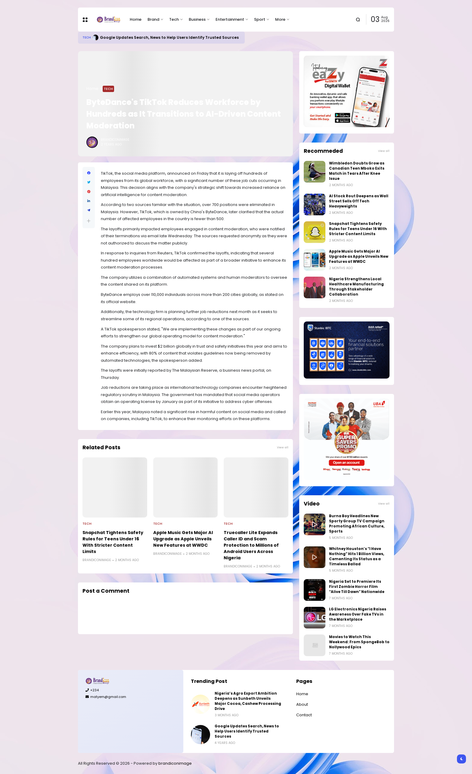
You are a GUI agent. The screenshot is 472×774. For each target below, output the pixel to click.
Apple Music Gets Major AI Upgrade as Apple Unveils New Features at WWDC (183, 539)
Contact (304, 715)
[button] (88, 221)
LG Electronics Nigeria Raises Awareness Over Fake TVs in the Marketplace (357, 614)
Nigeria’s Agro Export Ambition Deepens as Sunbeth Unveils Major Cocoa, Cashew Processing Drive (248, 701)
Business (197, 19)
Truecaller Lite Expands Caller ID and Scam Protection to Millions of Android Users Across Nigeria (251, 545)
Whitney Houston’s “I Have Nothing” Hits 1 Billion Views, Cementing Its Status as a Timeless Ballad (356, 556)
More (280, 19)
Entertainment (230, 19)
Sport (259, 19)
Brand (153, 19)
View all (282, 447)
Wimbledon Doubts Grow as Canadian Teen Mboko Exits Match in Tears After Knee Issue (356, 171)
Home (135, 19)
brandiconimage (175, 763)
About (302, 704)
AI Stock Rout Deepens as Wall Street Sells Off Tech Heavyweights (358, 201)
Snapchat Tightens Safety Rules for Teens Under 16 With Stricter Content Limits (112, 542)
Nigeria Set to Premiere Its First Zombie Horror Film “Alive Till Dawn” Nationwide (356, 586)
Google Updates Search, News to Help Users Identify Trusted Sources (169, 37)
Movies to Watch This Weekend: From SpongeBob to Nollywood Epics (359, 642)
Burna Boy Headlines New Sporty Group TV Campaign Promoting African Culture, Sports (356, 524)
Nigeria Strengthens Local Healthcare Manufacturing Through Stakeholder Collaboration (356, 287)
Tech (174, 19)
